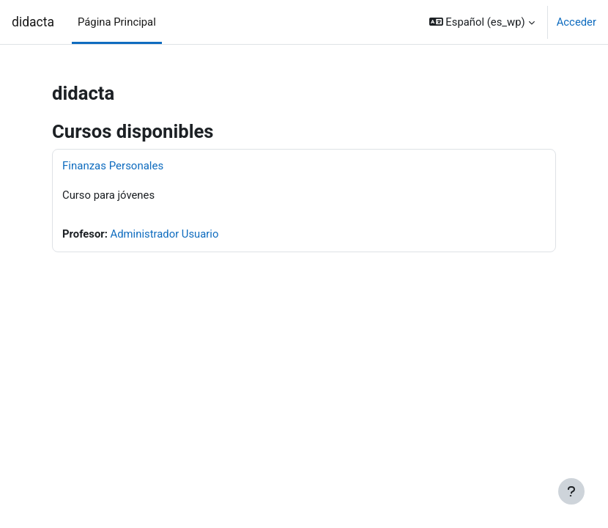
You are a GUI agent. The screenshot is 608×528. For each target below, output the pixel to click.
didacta (33, 22)
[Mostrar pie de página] (571, 491)
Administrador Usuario (165, 234)
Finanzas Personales (112, 165)
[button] (482, 22)
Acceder (576, 22)
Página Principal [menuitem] (117, 22)
